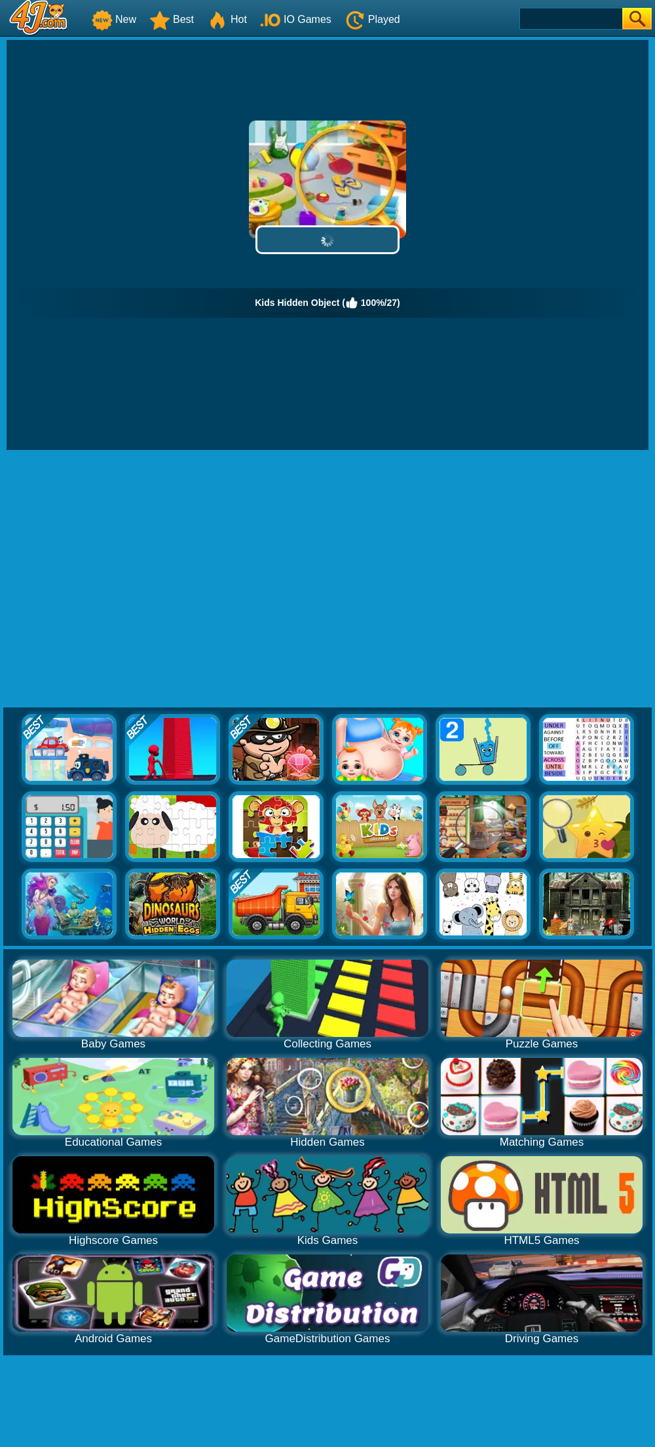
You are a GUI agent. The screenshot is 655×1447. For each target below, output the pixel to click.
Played (372, 19)
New (114, 19)
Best (171, 19)
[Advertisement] (123, 579)
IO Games (295, 19)
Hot (227, 19)
